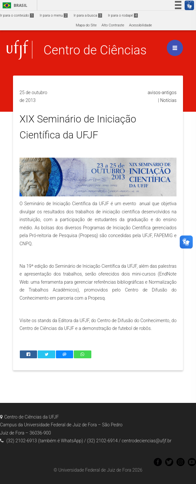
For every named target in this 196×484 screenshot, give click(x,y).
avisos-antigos (162, 92)
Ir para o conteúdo (17, 15)
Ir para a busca (87, 15)
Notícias (168, 100)
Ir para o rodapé (123, 15)
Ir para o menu (54, 15)
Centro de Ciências (95, 50)
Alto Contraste (112, 25)
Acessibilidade (140, 25)
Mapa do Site (86, 25)
